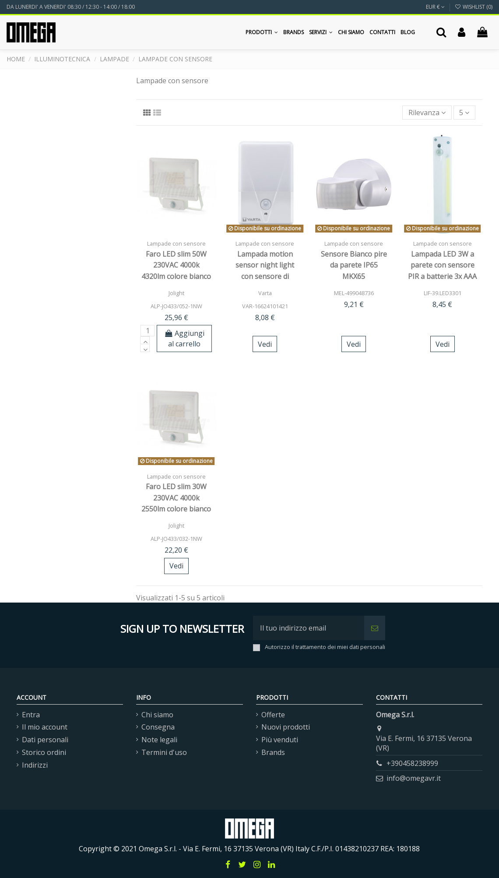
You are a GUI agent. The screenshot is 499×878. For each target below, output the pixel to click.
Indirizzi (35, 765)
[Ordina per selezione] (427, 113)
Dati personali (45, 739)
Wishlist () (473, 7)
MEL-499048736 (354, 293)
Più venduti (279, 739)
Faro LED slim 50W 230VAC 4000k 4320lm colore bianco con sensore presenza (176, 276)
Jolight (176, 293)
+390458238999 (412, 763)
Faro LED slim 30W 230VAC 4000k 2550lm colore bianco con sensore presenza (176, 509)
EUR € (435, 7)
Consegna (158, 727)
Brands (273, 752)
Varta (265, 293)
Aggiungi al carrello (184, 338)
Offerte (273, 714)
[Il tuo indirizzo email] (308, 628)
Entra (31, 714)
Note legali (159, 739)
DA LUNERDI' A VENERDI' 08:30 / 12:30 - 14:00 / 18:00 (71, 7)
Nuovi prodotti (285, 727)
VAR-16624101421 (265, 306)
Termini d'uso (164, 752)
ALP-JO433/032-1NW (176, 539)
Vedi (265, 344)
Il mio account (44, 727)
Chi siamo (157, 714)
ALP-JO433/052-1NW (176, 306)
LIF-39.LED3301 (442, 293)
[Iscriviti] (374, 628)
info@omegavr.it (414, 778)
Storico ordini (44, 752)
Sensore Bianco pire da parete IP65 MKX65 (354, 265)
